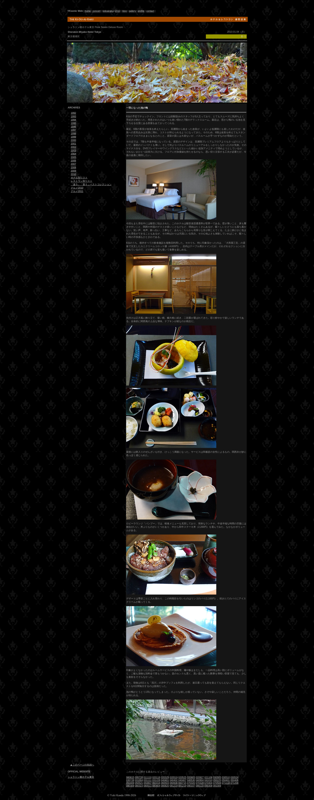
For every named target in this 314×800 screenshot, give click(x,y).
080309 (130, 785)
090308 (208, 785)
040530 (191, 780)
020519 (174, 777)
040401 (165, 780)
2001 (73, 143)
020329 (165, 777)
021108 (208, 777)
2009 (73, 170)
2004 (73, 153)
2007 (73, 164)
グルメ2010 (77, 187)
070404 (208, 783)
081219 (182, 785)
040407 (182, 780)
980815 (130, 777)
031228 (156, 780)
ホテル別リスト (79, 177)
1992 (73, 113)
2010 (117, 11)
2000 (73, 140)
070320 (191, 783)
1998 (73, 133)
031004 (139, 780)
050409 (130, 783)
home (88, 11)
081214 (174, 785)
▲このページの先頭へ (82, 764)
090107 (191, 785)
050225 (217, 780)
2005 (73, 157)
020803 (191, 777)
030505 (217, 777)
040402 (174, 780)
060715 (182, 783)
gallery (132, 11)
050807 (148, 783)
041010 (208, 780)
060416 (156, 783)
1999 (73, 136)
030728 (130, 780)
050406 (234, 780)
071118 (226, 783)
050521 (139, 783)
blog (124, 11)
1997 (73, 130)
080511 (148, 785)
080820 (165, 785)
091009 (217, 785)
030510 (226, 777)
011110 (148, 777)
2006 (73, 160)
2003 (73, 150)
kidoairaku (108, 11)
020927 (200, 777)
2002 (73, 147)
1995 (73, 123)
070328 (200, 783)
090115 (200, 785)
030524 (234, 777)
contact (150, 11)
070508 (217, 783)
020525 (182, 777)
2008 (73, 167)
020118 (156, 777)
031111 (148, 780)
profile (141, 11)
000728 (139, 777)
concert (96, 11)
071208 (234, 783)
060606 (174, 783)
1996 (73, 126)
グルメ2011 (77, 191)
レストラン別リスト (81, 181)
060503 (165, 783)
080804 (156, 785)
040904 (200, 780)
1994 (73, 119)
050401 (226, 780)
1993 (73, 116)
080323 (139, 785)
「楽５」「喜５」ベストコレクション (91, 184)
